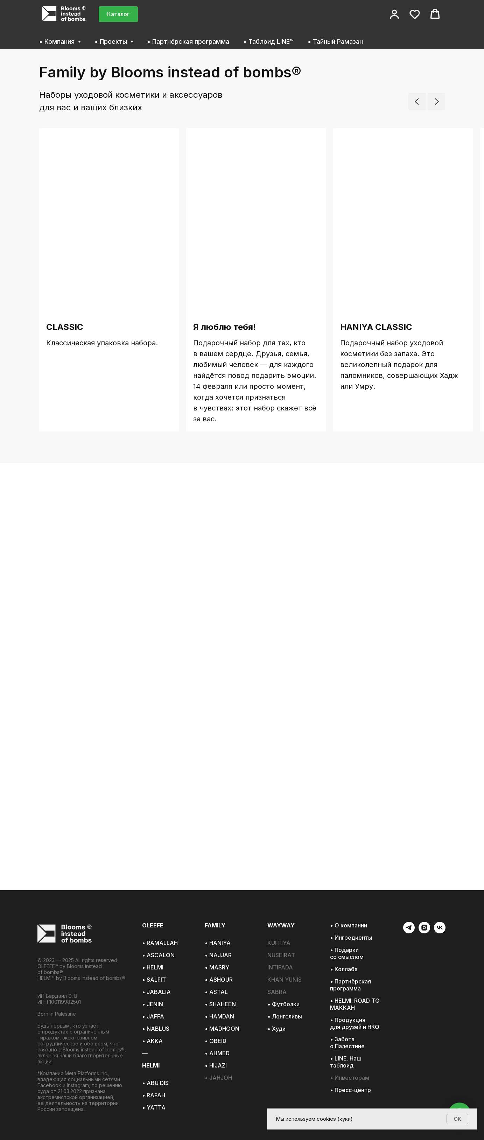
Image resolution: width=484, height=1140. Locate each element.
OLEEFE (152, 925)
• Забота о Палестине (347, 1043)
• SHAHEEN (220, 1004)
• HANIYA (218, 942)
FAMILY (215, 925)
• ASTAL (216, 991)
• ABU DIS (155, 1082)
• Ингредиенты (351, 937)
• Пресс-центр (350, 1089)
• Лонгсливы (284, 1016)
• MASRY (217, 967)
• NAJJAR (218, 955)
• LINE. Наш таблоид (346, 1062)
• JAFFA (153, 1016)
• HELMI (152, 967)
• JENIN (152, 1004)
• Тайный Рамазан (335, 41)
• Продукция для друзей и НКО (354, 1023)
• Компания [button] (57, 41)
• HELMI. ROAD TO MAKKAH (355, 1004)
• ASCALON (158, 955)
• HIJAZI (216, 1065)
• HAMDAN (219, 1016)
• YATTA (154, 1107)
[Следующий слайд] (436, 101)
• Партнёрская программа (188, 41)
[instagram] (424, 931)
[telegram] (409, 931)
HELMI (151, 1065)
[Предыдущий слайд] (417, 101)
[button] (394, 14)
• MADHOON (222, 1028)
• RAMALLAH (160, 942)
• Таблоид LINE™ (268, 41)
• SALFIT (154, 979)
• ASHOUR (219, 979)
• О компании (348, 925)
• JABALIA (156, 991)
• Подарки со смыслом (347, 953)
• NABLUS (155, 1028)
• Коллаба (344, 969)
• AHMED (217, 1053)
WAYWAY (281, 925)
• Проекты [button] (111, 41)
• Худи (276, 1028)
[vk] (440, 931)
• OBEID (215, 1040)
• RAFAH (153, 1095)
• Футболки (283, 1004)
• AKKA (152, 1040)
